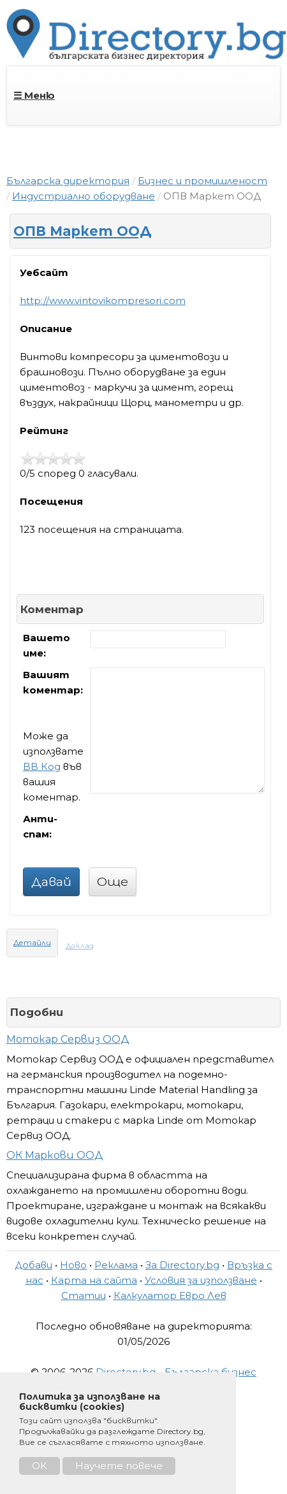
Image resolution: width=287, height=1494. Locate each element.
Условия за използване (201, 1280)
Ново (73, 1265)
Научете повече (119, 1466)
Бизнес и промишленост (202, 181)
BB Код (42, 766)
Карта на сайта (94, 1280)
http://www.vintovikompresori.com (103, 300)
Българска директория (67, 181)
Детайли (32, 942)
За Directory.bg (182, 1265)
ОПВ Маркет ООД (82, 231)
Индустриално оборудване (83, 196)
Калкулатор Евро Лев (170, 1295)
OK (39, 1466)
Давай (51, 881)
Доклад (80, 945)
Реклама (116, 1265)
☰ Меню (34, 95)
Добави (33, 1265)
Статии (83, 1295)
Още (112, 881)
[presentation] (187, 836)
